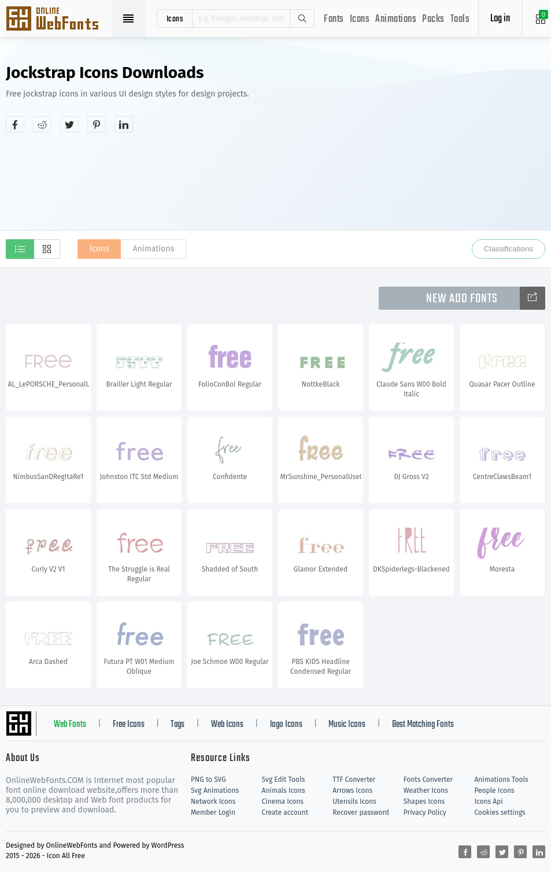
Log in (500, 18)
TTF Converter (353, 779)
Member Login (213, 812)
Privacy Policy (425, 812)
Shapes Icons (424, 801)
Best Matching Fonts (423, 724)
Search (301, 18)
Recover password (360, 812)
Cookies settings (499, 812)
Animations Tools (501, 779)
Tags (177, 724)
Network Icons (213, 801)
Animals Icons (283, 790)
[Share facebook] (15, 124)
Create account (285, 812)
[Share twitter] (69, 124)
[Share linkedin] (123, 124)
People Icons (494, 790)
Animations (395, 19)
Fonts (334, 19)
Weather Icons (426, 790)
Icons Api (488, 801)
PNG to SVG (208, 779)
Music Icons (346, 724)
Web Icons (227, 724)
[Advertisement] (452, 147)
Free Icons (129, 724)
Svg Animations (215, 790)
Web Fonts (70, 724)
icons (175, 18)
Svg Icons (58, 19)
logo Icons (286, 724)
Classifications (508, 248)
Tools (460, 19)
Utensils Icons (354, 801)
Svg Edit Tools (283, 779)
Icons (360, 19)
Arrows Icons (352, 790)
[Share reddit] (42, 124)
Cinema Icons (283, 801)
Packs (433, 19)
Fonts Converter (428, 779)
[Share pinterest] (96, 124)
